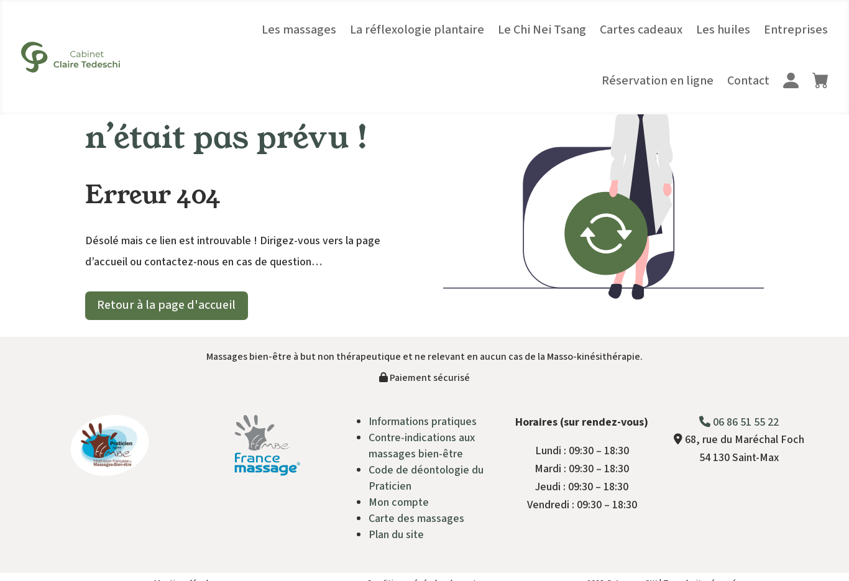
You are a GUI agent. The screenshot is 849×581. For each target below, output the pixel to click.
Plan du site (396, 534)
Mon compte (399, 502)
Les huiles (723, 30)
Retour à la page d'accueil (168, 305)
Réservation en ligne (658, 80)
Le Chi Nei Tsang (542, 30)
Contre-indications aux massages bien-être (422, 446)
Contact (748, 80)
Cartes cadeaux (641, 30)
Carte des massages (416, 518)
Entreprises (796, 30)
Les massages (299, 30)
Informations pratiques (423, 421)
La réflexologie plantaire (417, 30)
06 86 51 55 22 (739, 422)
